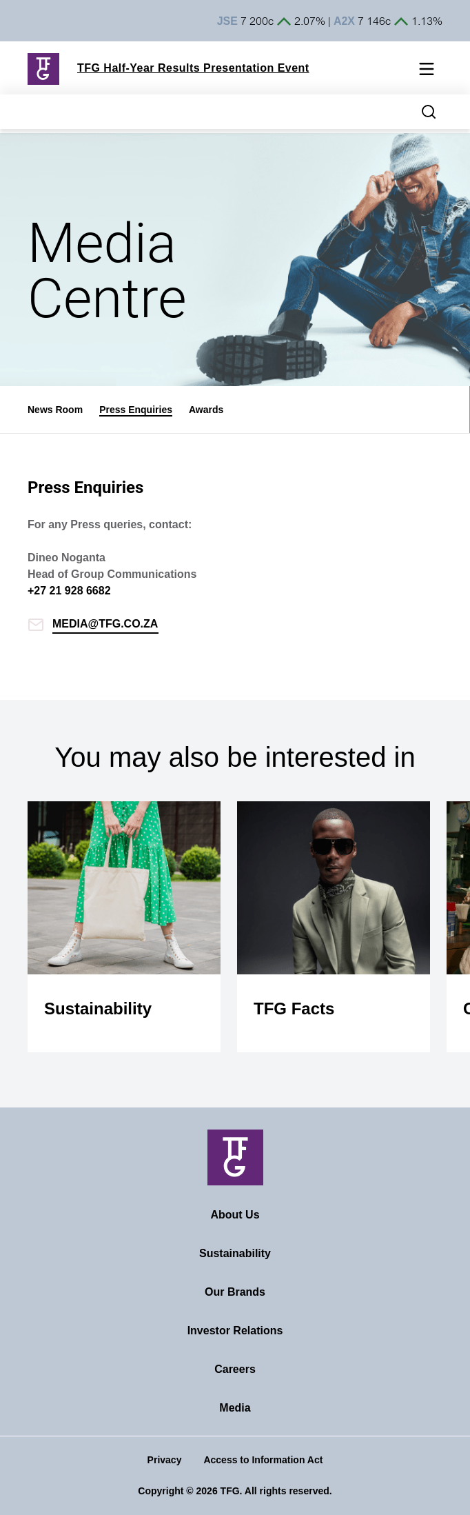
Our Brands (235, 1292)
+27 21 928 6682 (69, 590)
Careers (235, 1369)
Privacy (164, 1459)
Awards (206, 409)
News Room (55, 409)
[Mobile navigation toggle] (426, 71)
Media (234, 1408)
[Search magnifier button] (428, 111)
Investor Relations (235, 1330)
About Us (234, 1215)
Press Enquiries (135, 409)
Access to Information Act (263, 1459)
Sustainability (235, 1253)
